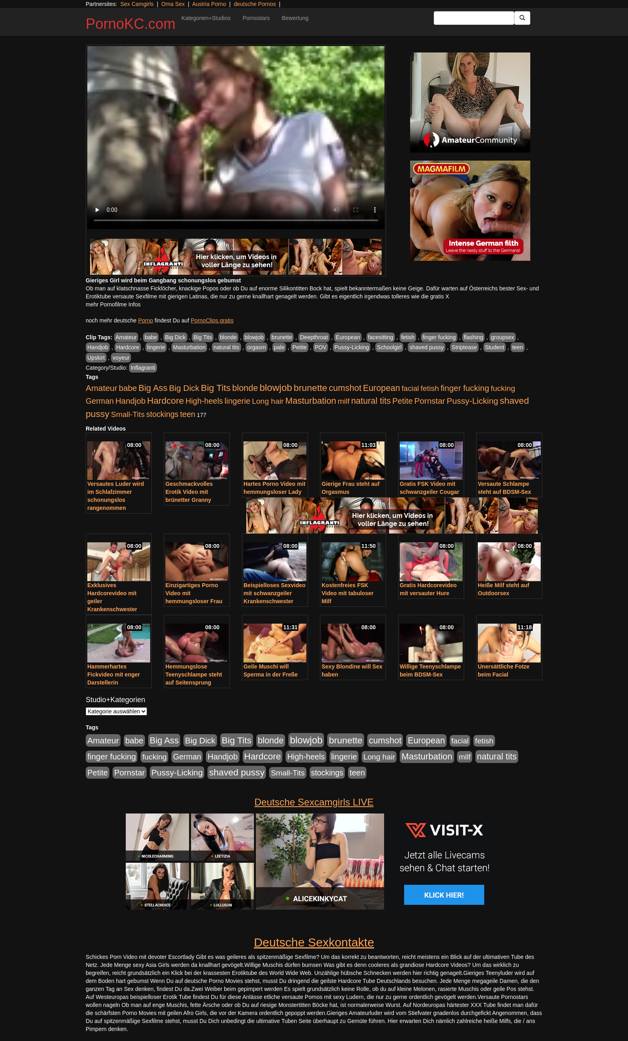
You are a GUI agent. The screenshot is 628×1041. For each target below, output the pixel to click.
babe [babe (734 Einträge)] (128, 388)
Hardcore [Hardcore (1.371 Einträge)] (165, 401)
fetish (408, 337)
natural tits (226, 347)
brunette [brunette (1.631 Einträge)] (310, 388)
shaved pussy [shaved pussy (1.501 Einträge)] (236, 772)
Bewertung (295, 18)
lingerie (156, 347)
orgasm (256, 347)
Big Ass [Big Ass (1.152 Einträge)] (153, 388)
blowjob (254, 337)
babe (151, 337)
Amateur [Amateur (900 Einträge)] (101, 388)
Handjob (97, 347)
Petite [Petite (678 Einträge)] (402, 401)
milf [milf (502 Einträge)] (344, 401)
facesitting (380, 337)
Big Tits (202, 337)
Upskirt (96, 357)
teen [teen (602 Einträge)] (187, 414)
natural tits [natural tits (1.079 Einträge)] (371, 401)
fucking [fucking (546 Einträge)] (503, 388)
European (348, 337)
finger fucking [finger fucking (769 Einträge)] (465, 388)
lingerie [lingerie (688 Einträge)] (237, 401)
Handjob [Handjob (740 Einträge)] (130, 401)
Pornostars (256, 18)
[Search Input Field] (474, 18)
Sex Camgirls (136, 4)
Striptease (464, 347)
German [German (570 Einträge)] (100, 401)
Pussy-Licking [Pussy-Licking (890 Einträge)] (472, 400)
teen (517, 347)
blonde (228, 337)
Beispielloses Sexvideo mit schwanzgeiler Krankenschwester (275, 593)
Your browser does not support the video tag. (235, 137)
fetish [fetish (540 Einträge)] (430, 388)
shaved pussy (426, 347)
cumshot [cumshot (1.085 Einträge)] (345, 388)
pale (279, 347)
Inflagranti (143, 367)
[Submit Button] (522, 18)
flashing (473, 337)
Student (494, 347)
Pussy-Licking (351, 347)
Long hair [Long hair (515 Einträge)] (268, 401)
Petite (299, 347)
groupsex (502, 337)
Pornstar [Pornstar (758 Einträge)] (430, 401)
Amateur (126, 337)
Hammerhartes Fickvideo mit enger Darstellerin (113, 674)
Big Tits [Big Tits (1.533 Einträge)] (216, 388)
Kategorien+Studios (206, 18)
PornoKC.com (130, 24)
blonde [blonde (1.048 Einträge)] (245, 388)
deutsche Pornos (255, 4)
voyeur (121, 357)
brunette (282, 337)
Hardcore (127, 347)
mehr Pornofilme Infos (113, 304)
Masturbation (189, 347)
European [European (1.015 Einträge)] (381, 388)
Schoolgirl (389, 347)
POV (321, 347)
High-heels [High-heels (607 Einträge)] (204, 401)
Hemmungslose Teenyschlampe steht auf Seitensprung (193, 674)
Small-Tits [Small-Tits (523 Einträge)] (128, 414)
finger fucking (439, 337)
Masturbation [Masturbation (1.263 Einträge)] (310, 401)
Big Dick (175, 337)
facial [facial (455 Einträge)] (410, 388)
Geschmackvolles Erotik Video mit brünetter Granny (189, 492)
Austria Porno (209, 4)
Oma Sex (173, 4)
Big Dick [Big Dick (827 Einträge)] (184, 388)
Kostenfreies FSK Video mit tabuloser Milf (348, 593)
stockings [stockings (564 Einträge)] (162, 414)
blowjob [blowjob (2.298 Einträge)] (276, 387)
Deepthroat (314, 337)
